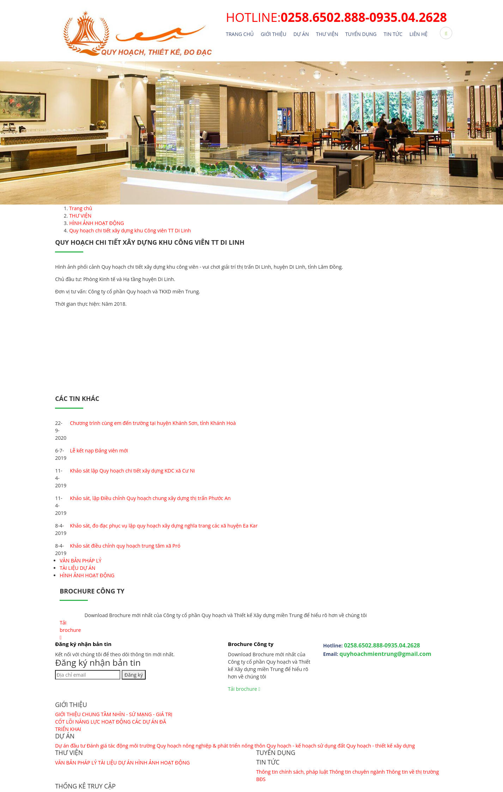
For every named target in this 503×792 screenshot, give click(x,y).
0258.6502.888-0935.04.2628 (382, 645)
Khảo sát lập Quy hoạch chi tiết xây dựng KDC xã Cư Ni (132, 470)
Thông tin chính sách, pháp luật (292, 771)
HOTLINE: (336, 17)
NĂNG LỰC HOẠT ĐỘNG (103, 721)
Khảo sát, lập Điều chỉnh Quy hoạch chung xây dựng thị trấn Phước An (150, 498)
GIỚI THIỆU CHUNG (77, 714)
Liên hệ (419, 34)
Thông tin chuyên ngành (357, 771)
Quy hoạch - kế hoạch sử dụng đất (306, 745)
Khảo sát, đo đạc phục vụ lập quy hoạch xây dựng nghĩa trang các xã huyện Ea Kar (163, 525)
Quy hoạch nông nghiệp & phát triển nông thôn (212, 745)
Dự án (301, 34)
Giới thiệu (273, 34)
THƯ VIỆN (327, 34)
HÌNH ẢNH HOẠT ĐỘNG (87, 575)
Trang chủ (240, 34)
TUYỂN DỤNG (361, 34)
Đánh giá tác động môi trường (121, 745)
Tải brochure (70, 629)
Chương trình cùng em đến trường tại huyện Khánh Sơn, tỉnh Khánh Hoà (153, 423)
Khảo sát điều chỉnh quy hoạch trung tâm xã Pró (125, 545)
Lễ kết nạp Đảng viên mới (99, 450)
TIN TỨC (393, 34)
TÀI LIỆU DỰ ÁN (77, 568)
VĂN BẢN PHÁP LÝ (80, 560)
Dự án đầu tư (70, 745)
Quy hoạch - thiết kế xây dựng (380, 745)
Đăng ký (134, 674)
